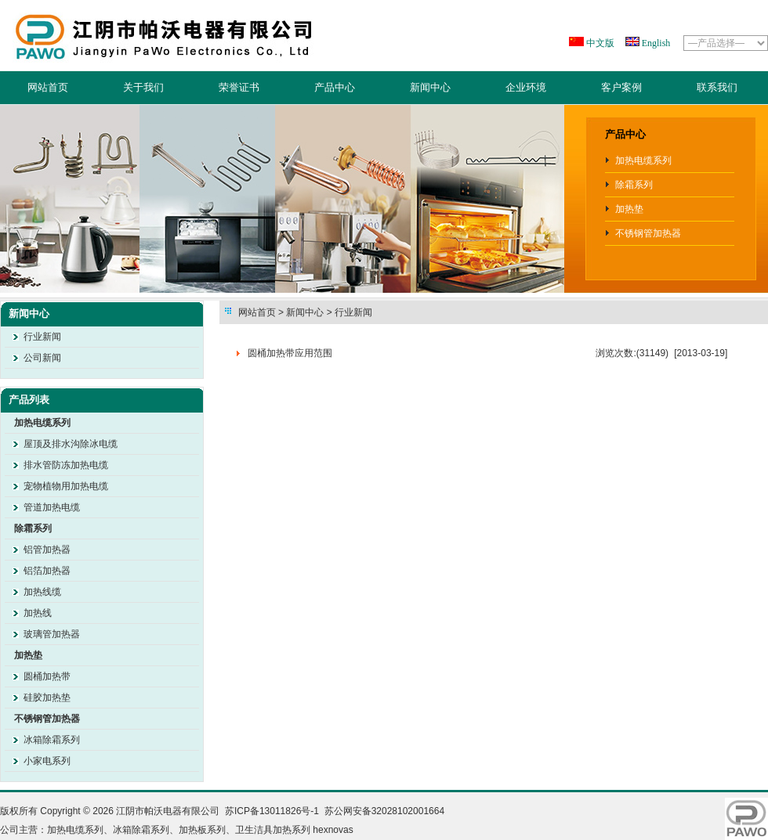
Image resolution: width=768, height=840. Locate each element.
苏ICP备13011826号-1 (272, 811)
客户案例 (621, 87)
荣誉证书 (239, 87)
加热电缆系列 (643, 160)
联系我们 (717, 87)
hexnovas (333, 829)
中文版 (599, 43)
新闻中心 (430, 87)
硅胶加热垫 (47, 697)
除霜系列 (634, 184)
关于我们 (143, 87)
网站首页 (47, 87)
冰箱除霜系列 (52, 739)
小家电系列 (47, 760)
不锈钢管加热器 (648, 233)
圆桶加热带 (47, 676)
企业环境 (525, 87)
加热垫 (629, 209)
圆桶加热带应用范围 (290, 353)
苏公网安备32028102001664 (384, 811)
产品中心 (334, 87)
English (655, 43)
